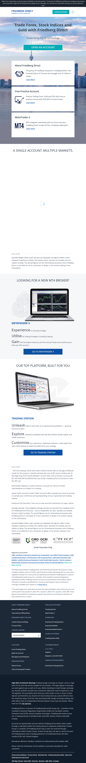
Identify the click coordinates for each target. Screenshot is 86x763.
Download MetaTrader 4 (53, 630)
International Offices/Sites (21, 613)
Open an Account (17, 653)
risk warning (26, 704)
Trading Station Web (52, 638)
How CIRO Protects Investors (60, 555)
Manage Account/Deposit (20, 657)
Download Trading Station (54, 622)
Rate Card (68, 755)
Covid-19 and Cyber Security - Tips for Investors (55, 560)
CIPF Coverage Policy (45, 558)
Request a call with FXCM (53, 656)
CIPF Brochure (32, 558)
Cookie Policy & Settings (20, 622)
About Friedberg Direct (20, 610)
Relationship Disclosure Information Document (28, 563)
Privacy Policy (16, 626)
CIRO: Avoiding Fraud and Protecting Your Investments (30, 555)
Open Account (61, 12)
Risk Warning (42, 755)
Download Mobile (51, 626)
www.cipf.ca (42, 585)
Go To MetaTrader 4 (43, 351)
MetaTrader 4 (50, 613)
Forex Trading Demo (19, 650)
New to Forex (16, 666)
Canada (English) (18, 635)
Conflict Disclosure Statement (28, 560)
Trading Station (50, 610)
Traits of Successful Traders (21, 670)
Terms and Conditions (19, 755)
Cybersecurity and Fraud (20, 758)
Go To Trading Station (43, 452)
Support (48, 652)
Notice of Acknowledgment (54, 563)
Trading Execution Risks (56, 755)
